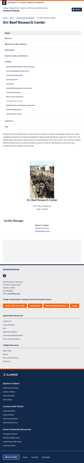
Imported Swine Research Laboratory (19, 88)
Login (74, 305)
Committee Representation (13, 335)
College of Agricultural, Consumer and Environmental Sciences (25, 8)
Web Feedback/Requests (56, 305)
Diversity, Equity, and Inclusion (16, 56)
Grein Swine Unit (11, 80)
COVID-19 (6, 361)
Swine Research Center (14, 114)
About (12, 18)
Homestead (35, 305)
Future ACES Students (11, 358)
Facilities (8, 62)
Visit (6, 127)
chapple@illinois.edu (42, 231)
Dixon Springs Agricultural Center (17, 71)
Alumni (5, 354)
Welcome (8, 38)
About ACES (7, 351)
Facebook (4, 276)
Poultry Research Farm (14, 110)
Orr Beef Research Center (14, 101)
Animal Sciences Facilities (25, 18)
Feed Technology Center (14, 75)
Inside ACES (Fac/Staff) (15, 305)
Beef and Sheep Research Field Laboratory (20, 67)
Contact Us (9, 121)
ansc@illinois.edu (14, 293)
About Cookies (11, 457)
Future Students (9, 325)
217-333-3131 (8, 290)
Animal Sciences (11, 10)
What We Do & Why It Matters (16, 44)
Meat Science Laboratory (14, 97)
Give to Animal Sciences (11, 339)
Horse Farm (10, 84)
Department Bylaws (10, 332)
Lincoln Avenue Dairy (13, 92)
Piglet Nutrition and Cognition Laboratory (20, 105)
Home (5, 18)
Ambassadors (10, 50)
